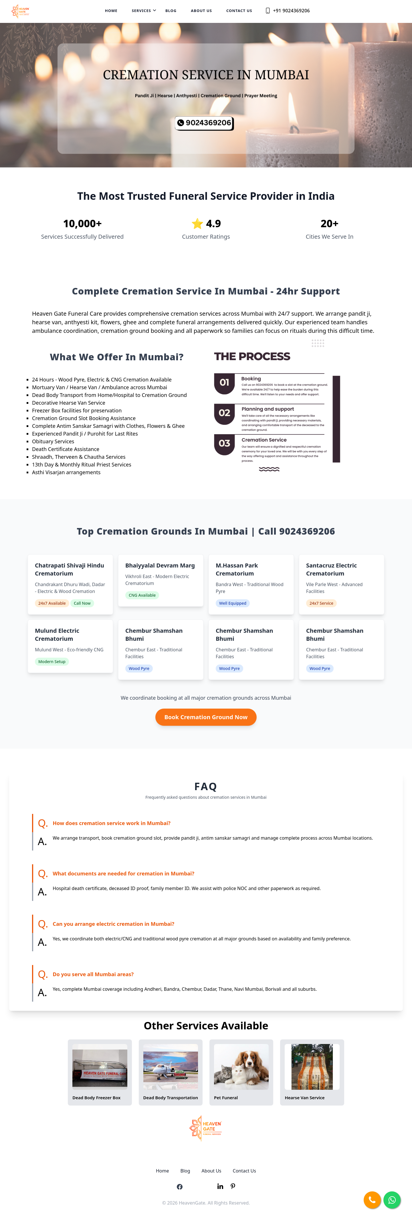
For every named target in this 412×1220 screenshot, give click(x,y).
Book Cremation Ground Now (206, 717)
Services (141, 10)
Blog (171, 10)
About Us (201, 10)
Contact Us (239, 10)
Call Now (82, 603)
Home (111, 10)
